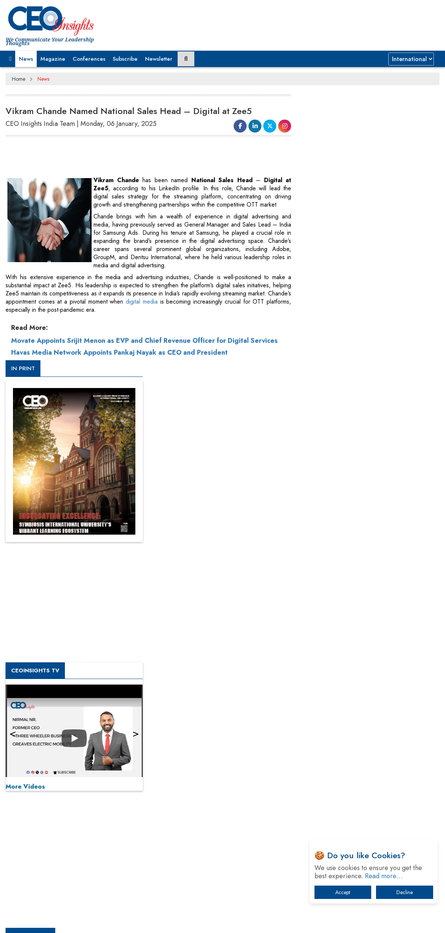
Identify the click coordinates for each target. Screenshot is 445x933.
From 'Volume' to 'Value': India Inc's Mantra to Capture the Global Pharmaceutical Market (368, 689)
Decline (404, 892)
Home (18, 79)
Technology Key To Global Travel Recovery (364, 747)
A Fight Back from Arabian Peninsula (357, 708)
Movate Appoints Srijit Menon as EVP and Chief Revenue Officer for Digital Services (144, 340)
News (26, 59)
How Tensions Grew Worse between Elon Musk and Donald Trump (370, 812)
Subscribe (125, 59)
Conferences (89, 59)
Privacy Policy (95, 921)
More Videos (322, 516)
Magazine (52, 59)
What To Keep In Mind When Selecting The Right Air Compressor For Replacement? (371, 766)
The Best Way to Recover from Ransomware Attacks (366, 789)
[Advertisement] (141, 157)
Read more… (384, 876)
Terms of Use (139, 921)
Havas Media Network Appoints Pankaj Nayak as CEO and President (119, 352)
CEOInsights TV (332, 401)
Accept (342, 892)
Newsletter (158, 59)
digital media (142, 301)
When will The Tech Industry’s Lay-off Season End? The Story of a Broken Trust (373, 728)
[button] (10, 59)
